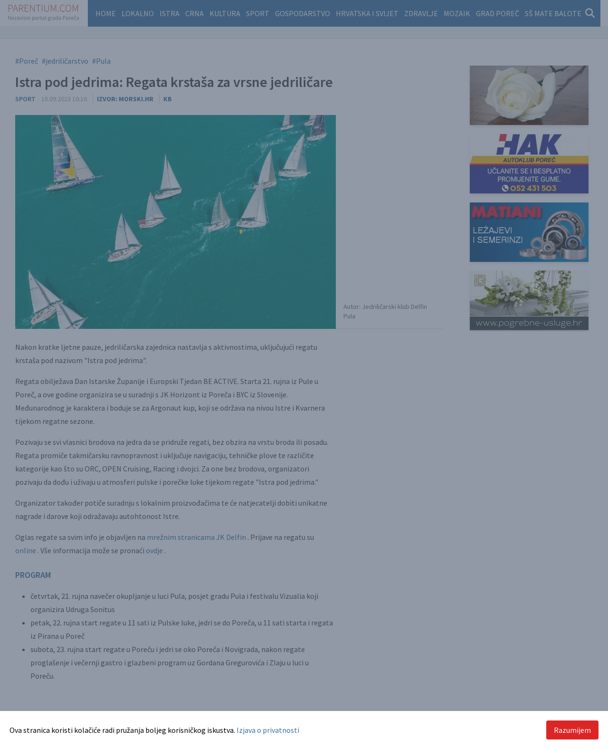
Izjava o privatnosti (268, 730)
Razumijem (572, 730)
